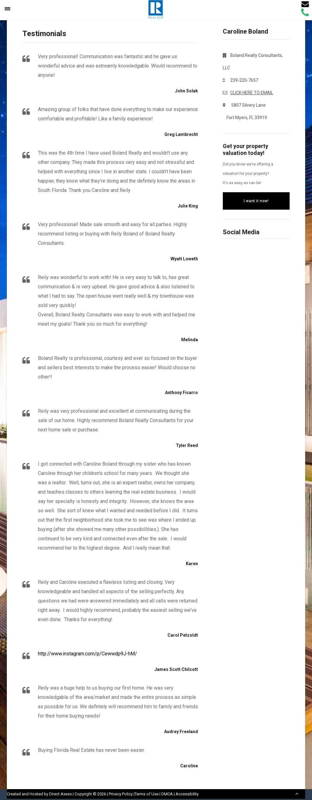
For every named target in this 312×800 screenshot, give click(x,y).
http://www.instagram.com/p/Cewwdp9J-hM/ (87, 654)
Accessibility (187, 794)
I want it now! (256, 201)
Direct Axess (60, 794)
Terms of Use (146, 794)
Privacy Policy (121, 794)
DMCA (167, 794)
